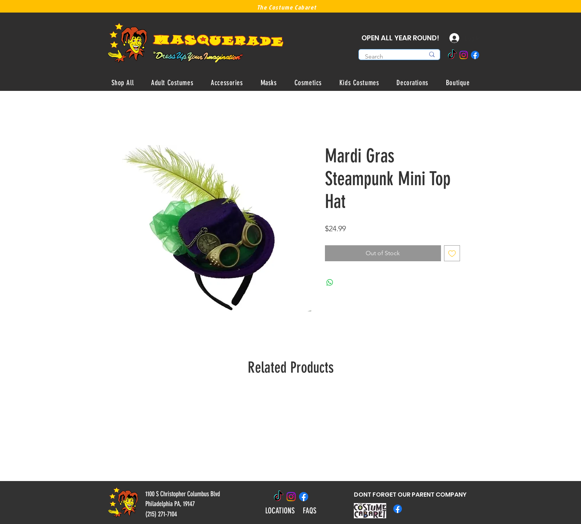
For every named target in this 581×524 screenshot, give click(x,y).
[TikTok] (452, 54)
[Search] (389, 56)
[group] (290, 433)
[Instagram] (463, 54)
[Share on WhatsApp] (329, 282)
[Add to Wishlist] (452, 253)
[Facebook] (475, 54)
